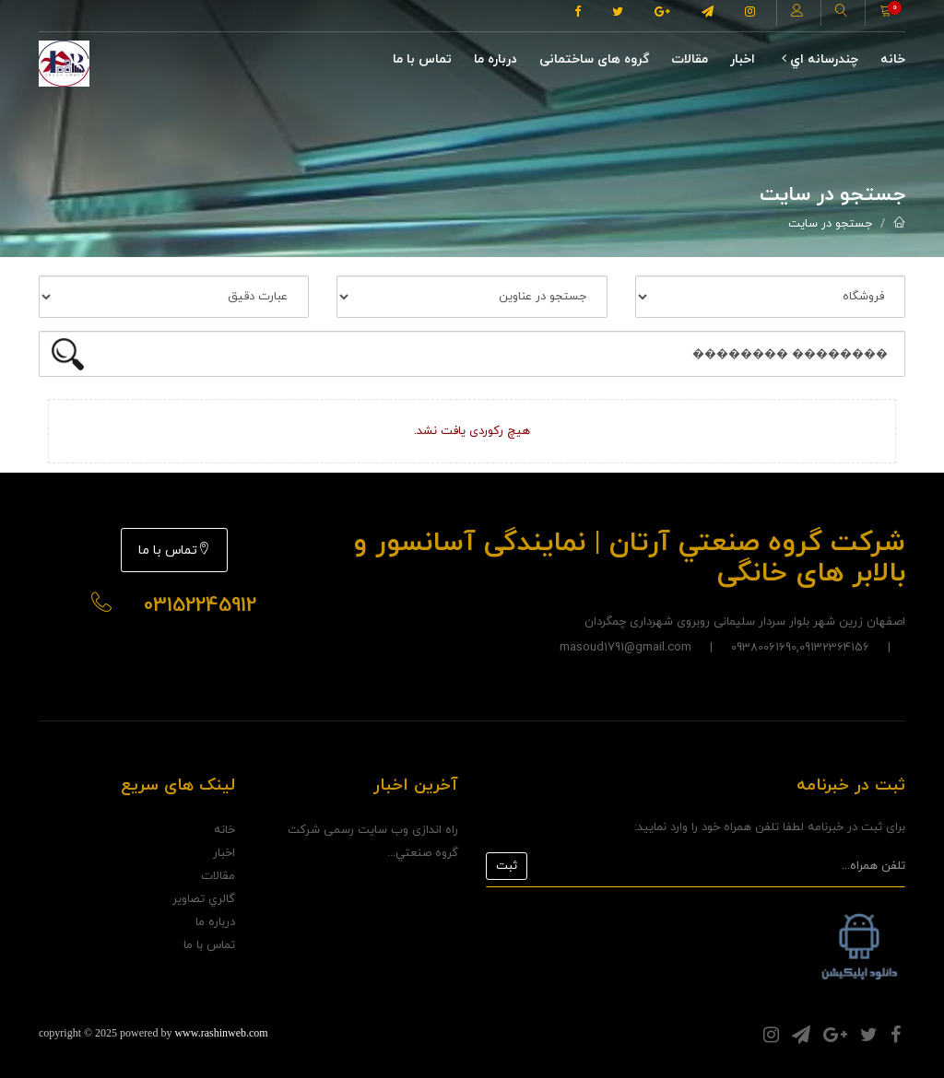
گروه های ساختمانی (594, 59)
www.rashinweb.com (220, 1032)
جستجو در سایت (830, 224)
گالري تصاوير (203, 899)
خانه (892, 59)
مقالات (689, 59)
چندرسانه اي (820, 59)
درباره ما (495, 59)
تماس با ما (422, 59)
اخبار (742, 59)
